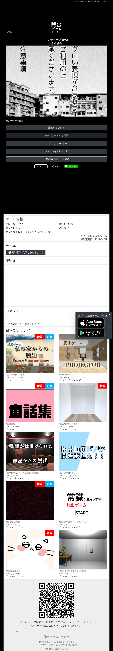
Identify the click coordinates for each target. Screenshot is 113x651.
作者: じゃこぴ (12, 475)
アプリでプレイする (56, 143)
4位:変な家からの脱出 (83, 404)
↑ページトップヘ (13, 632)
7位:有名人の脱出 (30, 502)
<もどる (8, 32)
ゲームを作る (81, 1)
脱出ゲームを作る (66, 642)
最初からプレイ (56, 127)
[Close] (110, 314)
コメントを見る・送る (56, 151)
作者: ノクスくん (13, 524)
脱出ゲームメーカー (56, 636)
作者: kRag (63, 574)
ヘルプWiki (41, 645)
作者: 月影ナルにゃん (15, 377)
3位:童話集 (30, 404)
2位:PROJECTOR (83, 355)
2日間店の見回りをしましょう (26, 252)
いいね (42, 166)
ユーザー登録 (93, 1)
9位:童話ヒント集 (30, 551)
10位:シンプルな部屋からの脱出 (83, 551)
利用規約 (73, 645)
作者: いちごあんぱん (68, 475)
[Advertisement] (56, 11)
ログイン (103, 1)
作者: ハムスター (66, 426)
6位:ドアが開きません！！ (83, 453)
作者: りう (63, 524)
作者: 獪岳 (56, 43)
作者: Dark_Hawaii (66, 377)
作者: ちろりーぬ (13, 426)
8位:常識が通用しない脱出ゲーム (83, 502)
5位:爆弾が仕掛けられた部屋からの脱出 (30, 453)
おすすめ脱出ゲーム (47, 642)
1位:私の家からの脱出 (30, 355)
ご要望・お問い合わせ (58, 645)
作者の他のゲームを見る (56, 159)
